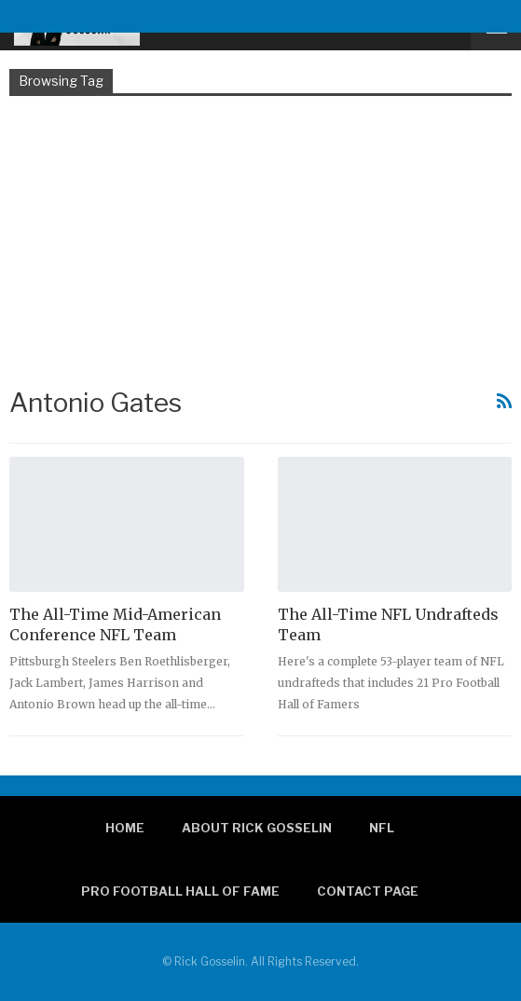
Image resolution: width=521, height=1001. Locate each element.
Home (124, 827)
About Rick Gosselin (257, 827)
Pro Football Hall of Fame (180, 891)
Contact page (367, 891)
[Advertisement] (260, 239)
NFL (381, 827)
